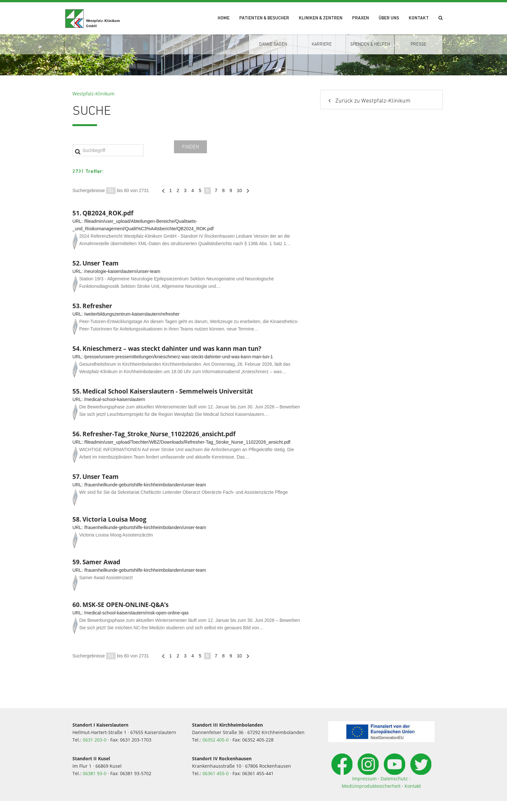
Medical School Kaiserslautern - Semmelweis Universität (167, 391)
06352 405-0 (215, 740)
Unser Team (100, 263)
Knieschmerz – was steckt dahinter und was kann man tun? (171, 348)
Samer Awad (101, 561)
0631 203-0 (94, 740)
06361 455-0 (215, 773)
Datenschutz (394, 778)
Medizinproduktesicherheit (371, 786)
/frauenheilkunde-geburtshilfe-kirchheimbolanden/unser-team (145, 484)
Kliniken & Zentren (320, 18)
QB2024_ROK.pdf (107, 213)
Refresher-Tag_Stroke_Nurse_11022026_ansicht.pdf (158, 433)
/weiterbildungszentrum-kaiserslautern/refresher (132, 314)
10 (239, 190)
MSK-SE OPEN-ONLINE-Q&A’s (125, 604)
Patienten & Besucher (264, 18)
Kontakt (419, 18)
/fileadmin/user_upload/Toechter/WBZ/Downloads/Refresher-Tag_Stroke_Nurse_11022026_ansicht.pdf (187, 442)
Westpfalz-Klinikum (93, 94)
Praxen (360, 18)
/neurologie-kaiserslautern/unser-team (122, 271)
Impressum (364, 778)
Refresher (97, 305)
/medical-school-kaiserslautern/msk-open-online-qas (136, 612)
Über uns (389, 18)
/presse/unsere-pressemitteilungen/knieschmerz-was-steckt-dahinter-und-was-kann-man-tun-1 (178, 356)
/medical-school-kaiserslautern (114, 399)
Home (224, 18)
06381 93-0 (94, 773)
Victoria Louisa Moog (114, 519)
